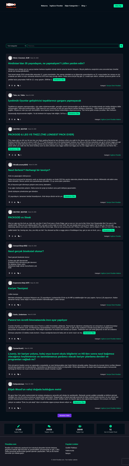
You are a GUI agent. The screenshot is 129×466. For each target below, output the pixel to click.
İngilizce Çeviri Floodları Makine (111, 119)
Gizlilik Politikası (71, 448)
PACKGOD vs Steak (19, 217)
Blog (84, 6)
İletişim (68, 453)
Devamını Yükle (64, 415)
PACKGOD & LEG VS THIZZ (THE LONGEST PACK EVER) (41, 134)
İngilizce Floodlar (56, 6)
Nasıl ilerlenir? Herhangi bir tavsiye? (29, 170)
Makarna (44, 6)
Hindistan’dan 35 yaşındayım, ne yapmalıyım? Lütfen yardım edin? (46, 63)
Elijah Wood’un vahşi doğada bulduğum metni (34, 389)
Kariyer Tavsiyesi (18, 288)
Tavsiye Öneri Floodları (113, 85)
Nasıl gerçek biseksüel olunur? (26, 251)
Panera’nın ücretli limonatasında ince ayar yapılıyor (37, 320)
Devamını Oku (59, 79)
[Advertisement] (64, 27)
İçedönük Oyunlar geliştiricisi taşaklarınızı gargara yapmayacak (44, 100)
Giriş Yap (118, 6)
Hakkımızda (70, 450)
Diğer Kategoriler (72, 6)
